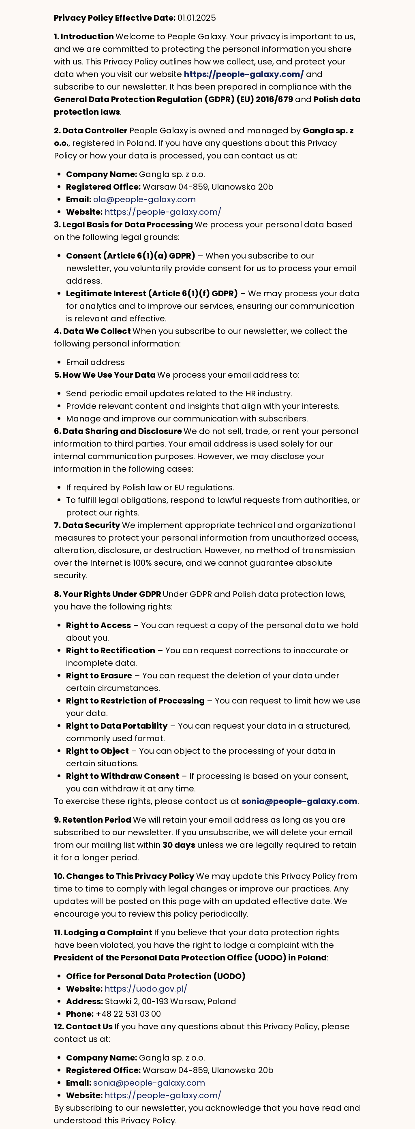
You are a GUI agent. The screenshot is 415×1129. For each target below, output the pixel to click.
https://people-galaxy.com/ (163, 212)
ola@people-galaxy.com (144, 199)
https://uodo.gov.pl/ (146, 988)
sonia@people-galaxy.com (149, 1082)
